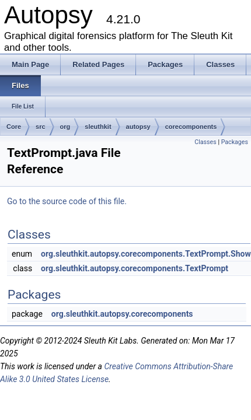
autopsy (138, 126)
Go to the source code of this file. (67, 201)
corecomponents (191, 126)
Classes (205, 142)
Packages (234, 142)
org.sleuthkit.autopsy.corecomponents (122, 313)
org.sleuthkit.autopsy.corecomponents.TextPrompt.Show (146, 253)
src (41, 126)
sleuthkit (98, 126)
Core (13, 126)
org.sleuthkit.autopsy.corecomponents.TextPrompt (134, 268)
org (65, 126)
